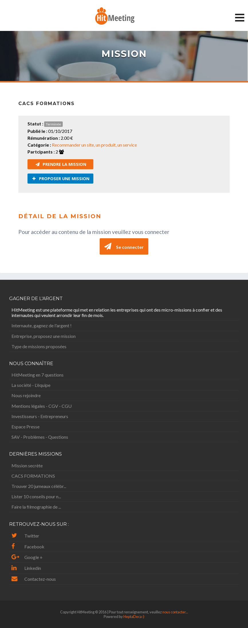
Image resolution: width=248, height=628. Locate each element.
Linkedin (26, 568)
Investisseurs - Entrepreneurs (39, 416)
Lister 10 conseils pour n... (36, 496)
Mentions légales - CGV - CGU (41, 406)
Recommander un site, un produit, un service (94, 144)
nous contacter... (175, 612)
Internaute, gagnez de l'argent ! (41, 325)
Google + (27, 557)
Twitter (25, 535)
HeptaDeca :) (133, 616)
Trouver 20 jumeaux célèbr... (38, 486)
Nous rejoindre (26, 395)
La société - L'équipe (30, 385)
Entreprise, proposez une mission (43, 336)
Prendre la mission (61, 164)
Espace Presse (25, 426)
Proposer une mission (60, 178)
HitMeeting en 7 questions (37, 374)
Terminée (53, 124)
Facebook (27, 546)
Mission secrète (27, 465)
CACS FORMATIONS (33, 476)
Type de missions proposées (38, 346)
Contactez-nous (33, 579)
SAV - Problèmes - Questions (39, 437)
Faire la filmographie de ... (36, 506)
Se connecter (124, 246)
